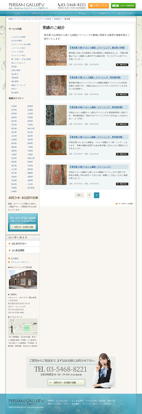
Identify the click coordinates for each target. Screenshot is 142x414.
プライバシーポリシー (20, 262)
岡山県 (14, 166)
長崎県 (30, 180)
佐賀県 (14, 180)
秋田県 (14, 114)
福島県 (14, 117)
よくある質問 (77, 401)
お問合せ (107, 404)
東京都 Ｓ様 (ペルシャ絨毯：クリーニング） (91, 167)
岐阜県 (14, 143)
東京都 (14, 128)
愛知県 (14, 147)
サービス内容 (91, 401)
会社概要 (14, 258)
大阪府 (14, 154)
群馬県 (30, 121)
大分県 (30, 184)
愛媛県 (30, 173)
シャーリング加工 (18, 48)
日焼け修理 (15, 70)
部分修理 (14, 93)
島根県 (30, 162)
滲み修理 (14, 81)
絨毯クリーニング (18, 85)
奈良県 (14, 158)
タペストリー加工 (18, 55)
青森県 (30, 106)
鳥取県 (14, 162)
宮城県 (30, 110)
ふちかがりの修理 (18, 37)
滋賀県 (14, 151)
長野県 (30, 140)
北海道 (14, 106)
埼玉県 (14, 125)
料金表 (102, 401)
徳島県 (30, 169)
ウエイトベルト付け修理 (21, 44)
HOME (51, 401)
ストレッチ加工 (17, 52)
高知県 (14, 177)
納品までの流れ (54, 404)
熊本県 (14, 184)
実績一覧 (111, 401)
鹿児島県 (31, 188)
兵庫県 (30, 154)
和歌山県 (31, 158)
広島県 (30, 166)
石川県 (14, 136)
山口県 (14, 169)
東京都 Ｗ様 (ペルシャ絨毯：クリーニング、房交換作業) (97, 107)
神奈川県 (31, 128)
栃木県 (14, 121)
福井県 (30, 136)
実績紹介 (58, 19)
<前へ (80, 195)
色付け (14, 89)
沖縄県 (14, 191)
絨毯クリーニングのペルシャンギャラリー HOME (30, 19)
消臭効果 (14, 78)
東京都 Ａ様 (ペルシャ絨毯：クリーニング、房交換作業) (97, 137)
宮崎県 (14, 188)
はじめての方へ (62, 401)
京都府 (30, 151)
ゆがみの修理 (16, 41)
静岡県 (30, 143)
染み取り (14, 74)
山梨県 (14, 140)
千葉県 (30, 125)
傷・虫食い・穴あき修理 (21, 59)
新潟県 (14, 132)
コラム (66, 404)
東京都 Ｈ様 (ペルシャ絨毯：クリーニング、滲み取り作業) (98, 47)
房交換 (14, 67)
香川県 (14, 173)
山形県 (30, 114)
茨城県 (30, 117)
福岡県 (30, 177)
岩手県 (14, 110)
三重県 (30, 147)
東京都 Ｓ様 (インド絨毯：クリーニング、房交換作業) (96, 77)
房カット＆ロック (18, 63)
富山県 (30, 132)
